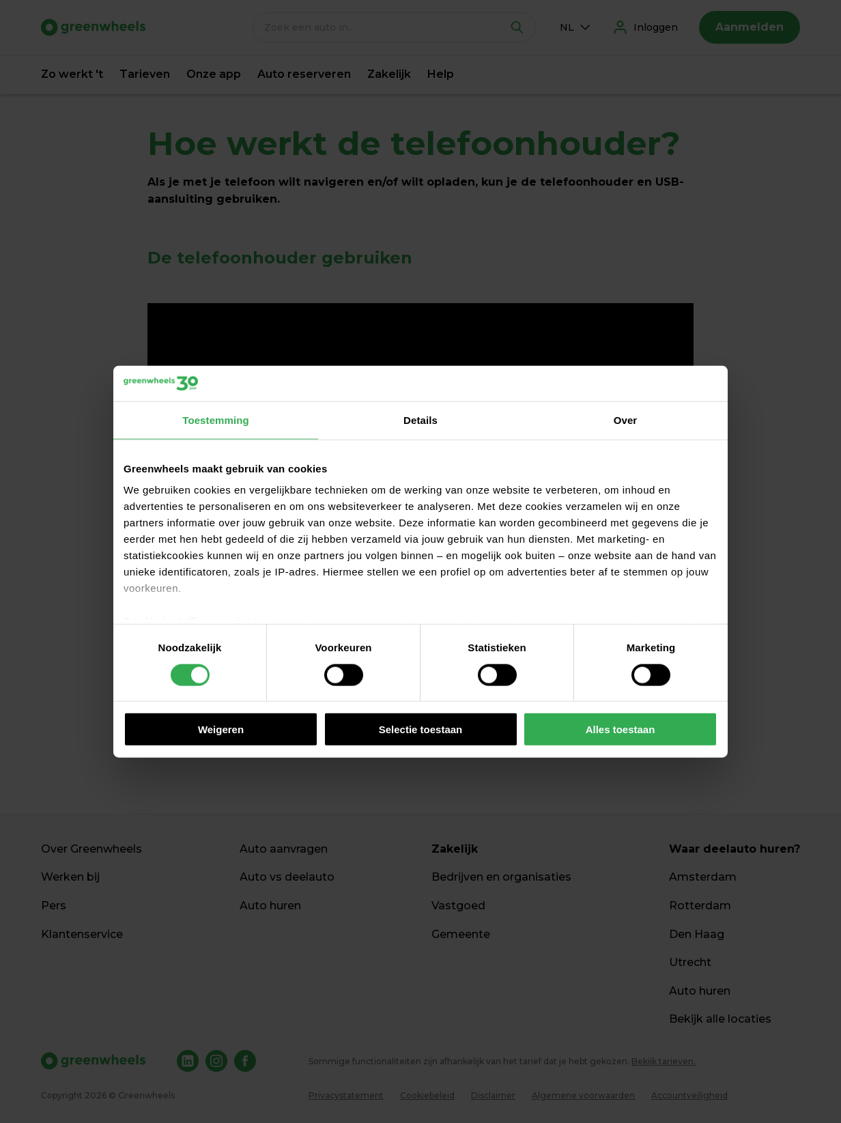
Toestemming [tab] (215, 420)
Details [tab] (420, 420)
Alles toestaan (620, 729)
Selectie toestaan (421, 729)
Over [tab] (626, 420)
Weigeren (221, 729)
